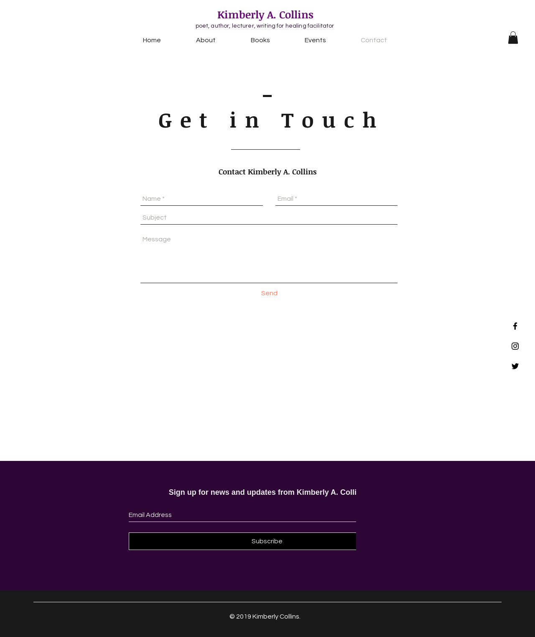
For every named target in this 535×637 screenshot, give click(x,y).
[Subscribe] (267, 541)
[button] (513, 37)
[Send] (269, 293)
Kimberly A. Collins (265, 14)
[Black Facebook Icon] (515, 326)
